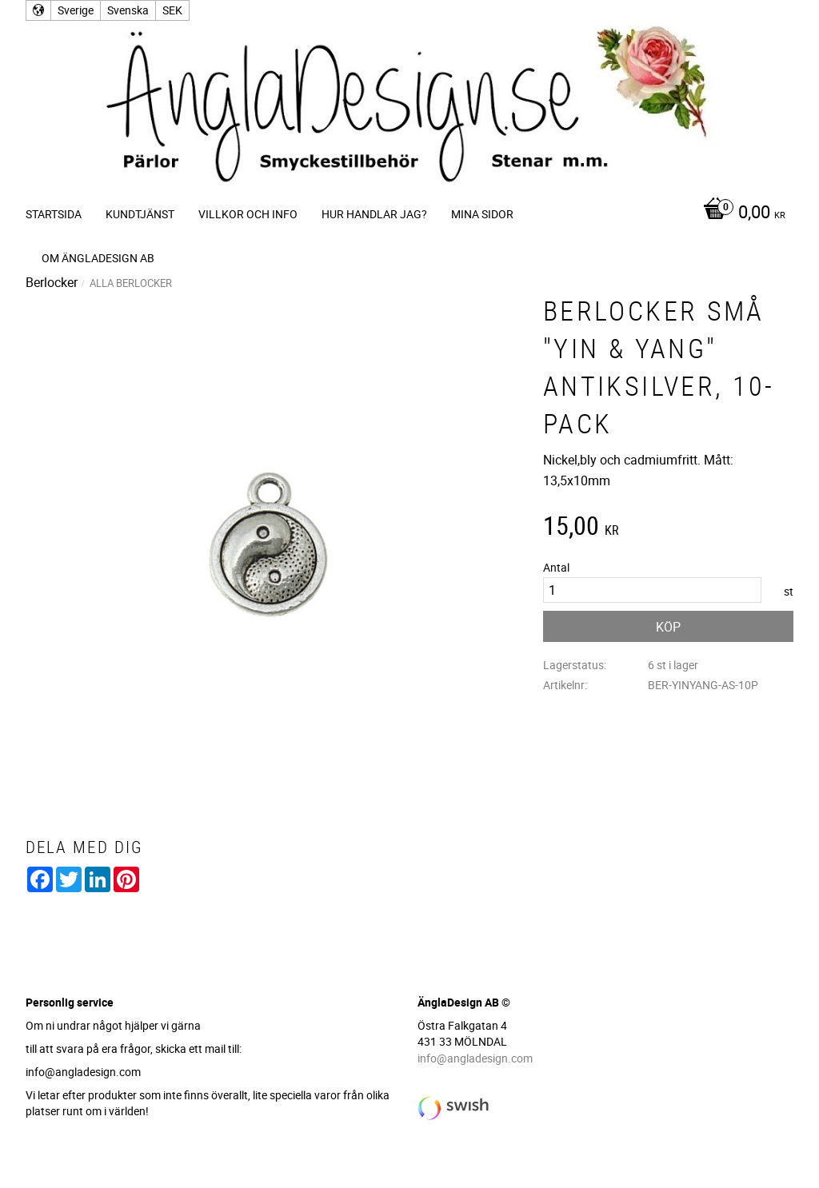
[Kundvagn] (740, 213)
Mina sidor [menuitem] (482, 213)
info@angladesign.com (475, 1058)
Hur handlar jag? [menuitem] (374, 213)
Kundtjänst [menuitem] (140, 213)
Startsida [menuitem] (54, 213)
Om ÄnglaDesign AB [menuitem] (98, 257)
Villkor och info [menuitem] (248, 213)
